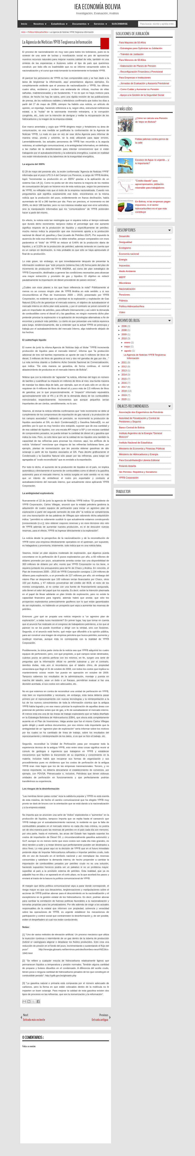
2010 (124, 338)
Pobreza (123, 300)
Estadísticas (58, 24)
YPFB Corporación (128, 477)
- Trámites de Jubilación (131, 54)
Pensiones (124, 294)
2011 (124, 362)
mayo (127, 346)
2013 (124, 370)
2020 (124, 399)
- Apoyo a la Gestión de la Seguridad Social (141, 95)
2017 (124, 387)
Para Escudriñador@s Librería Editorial (139, 460)
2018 (124, 391)
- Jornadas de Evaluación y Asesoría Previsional (144, 83)
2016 (124, 383)
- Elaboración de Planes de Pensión (137, 66)
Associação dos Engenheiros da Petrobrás (141, 412)
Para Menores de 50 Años (132, 60)
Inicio (24, 24)
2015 (124, 379)
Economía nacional (129, 254)
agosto (128, 350)
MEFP (122, 277)
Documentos (79, 24)
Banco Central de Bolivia (131, 427)
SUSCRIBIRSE (120, 24)
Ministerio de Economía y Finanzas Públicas (142, 448)
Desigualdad (125, 242)
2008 (124, 330)
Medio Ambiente (127, 271)
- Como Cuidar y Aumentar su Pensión (139, 89)
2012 (124, 366)
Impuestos (124, 265)
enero (127, 342)
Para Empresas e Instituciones (135, 77)
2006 (124, 326)
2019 (124, 395)
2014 (124, 374)
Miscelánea (125, 283)
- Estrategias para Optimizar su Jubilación (140, 48)
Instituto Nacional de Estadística (135, 442)
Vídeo (122, 312)
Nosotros (39, 24)
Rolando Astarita (127, 466)
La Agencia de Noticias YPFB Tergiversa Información (57, 42)
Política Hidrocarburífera (131, 306)
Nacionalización (127, 289)
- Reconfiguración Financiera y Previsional (141, 71)
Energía (123, 259)
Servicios (99, 24)
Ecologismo (125, 248)
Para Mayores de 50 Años (132, 42)
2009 (124, 334)
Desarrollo (124, 236)
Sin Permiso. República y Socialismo (138, 472)
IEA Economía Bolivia (97, 7)
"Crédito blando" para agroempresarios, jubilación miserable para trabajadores (149, 184)
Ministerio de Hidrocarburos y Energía (138, 454)
